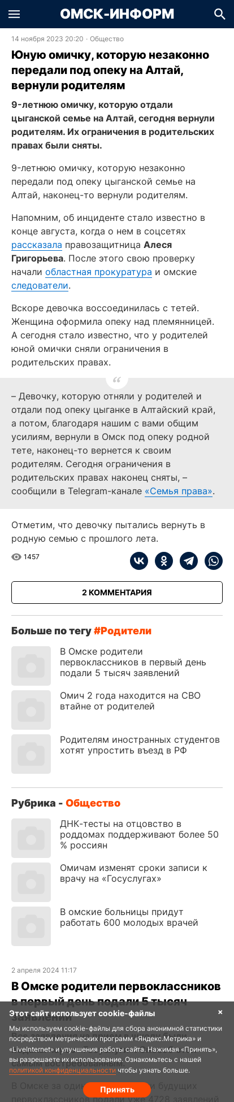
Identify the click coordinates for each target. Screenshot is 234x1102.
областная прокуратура (98, 271)
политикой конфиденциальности (62, 1070)
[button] (14, 14)
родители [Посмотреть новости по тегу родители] (126, 631)
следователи (39, 285)
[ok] (160, 561)
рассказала (36, 244)
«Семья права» (179, 490)
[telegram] (185, 561)
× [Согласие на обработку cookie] (220, 1011)
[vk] (139, 561)
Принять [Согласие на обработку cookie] (117, 1089)
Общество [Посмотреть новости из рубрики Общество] (107, 39)
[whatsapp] (210, 561)
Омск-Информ (117, 14)
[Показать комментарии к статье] (117, 592)
